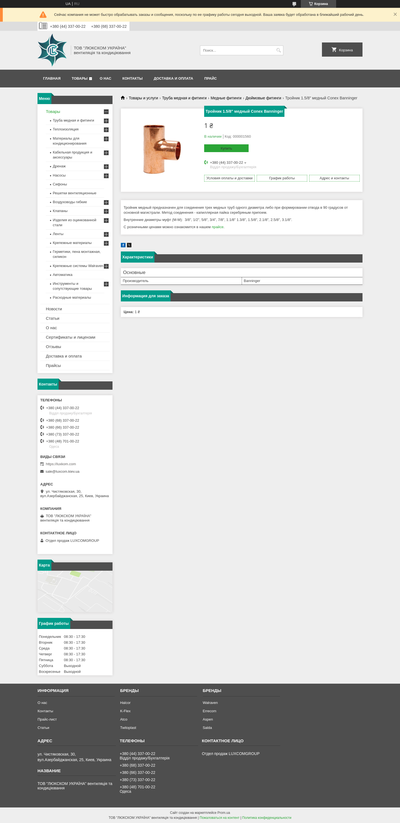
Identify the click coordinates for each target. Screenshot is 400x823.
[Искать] (278, 50)
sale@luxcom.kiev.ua (62, 471)
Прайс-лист (47, 719)
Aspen (208, 719)
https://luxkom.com (61, 464)
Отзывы (53, 346)
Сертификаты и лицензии (70, 337)
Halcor (125, 703)
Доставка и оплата (173, 78)
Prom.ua (224, 813)
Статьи (52, 318)
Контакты (132, 78)
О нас (105, 78)
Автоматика (62, 275)
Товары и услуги (143, 98)
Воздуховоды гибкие (70, 202)
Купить (226, 148)
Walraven (210, 703)
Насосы (59, 175)
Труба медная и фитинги (184, 98)
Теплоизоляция (66, 129)
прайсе (218, 227)
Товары (80, 78)
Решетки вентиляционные (74, 193)
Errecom (209, 711)
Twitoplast (128, 728)
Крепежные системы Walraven (78, 266)
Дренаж (59, 166)
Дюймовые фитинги (263, 98)
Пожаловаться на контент (219, 818)
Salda (207, 728)
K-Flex (125, 711)
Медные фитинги (226, 98)
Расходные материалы (72, 297)
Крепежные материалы (72, 243)
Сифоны (60, 184)
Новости (54, 308)
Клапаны (60, 211)
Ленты (58, 234)
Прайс (210, 78)
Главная (52, 78)
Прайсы (53, 365)
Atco (123, 719)
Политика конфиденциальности (266, 818)
